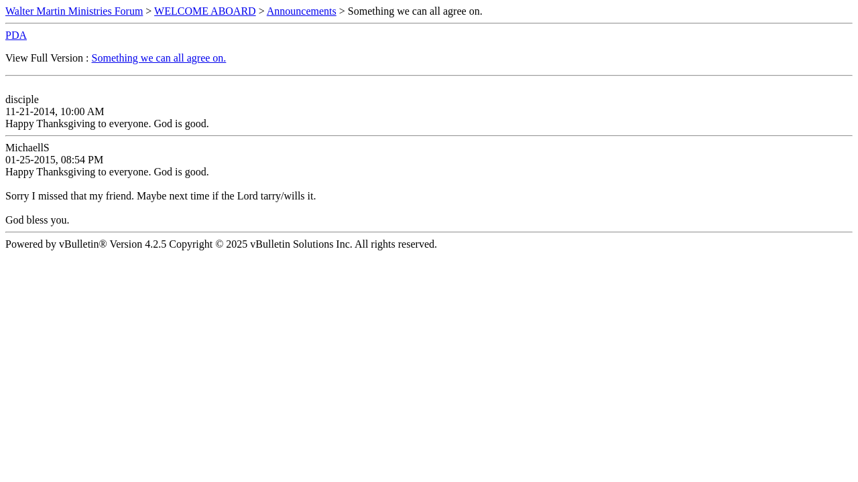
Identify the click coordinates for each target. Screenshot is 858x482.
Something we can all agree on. (159, 58)
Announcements (301, 11)
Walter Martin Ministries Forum (74, 11)
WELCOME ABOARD (205, 11)
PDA (16, 35)
